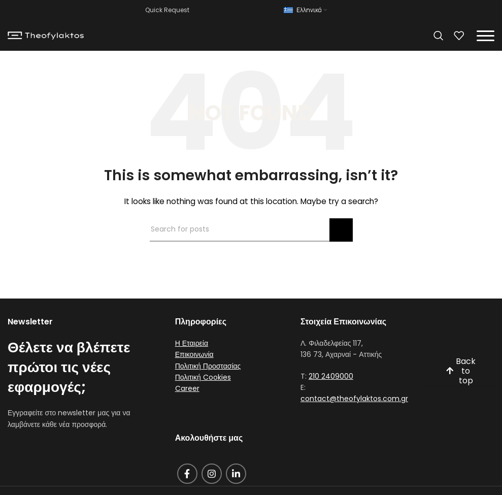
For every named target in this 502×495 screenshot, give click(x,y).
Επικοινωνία (194, 354)
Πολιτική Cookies (203, 377)
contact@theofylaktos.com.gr (354, 398)
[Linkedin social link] (236, 474)
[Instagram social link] (212, 474)
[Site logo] (46, 35)
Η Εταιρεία (191, 343)
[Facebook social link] (187, 474)
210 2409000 (331, 376)
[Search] (438, 35)
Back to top (461, 371)
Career (187, 388)
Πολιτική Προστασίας (208, 366)
